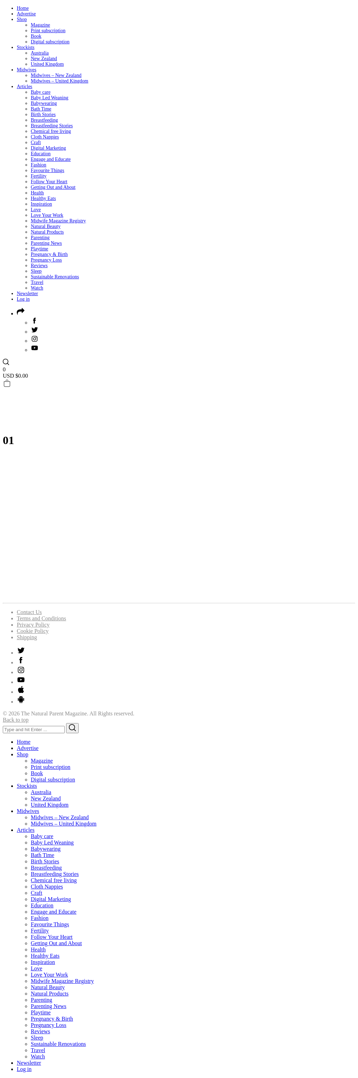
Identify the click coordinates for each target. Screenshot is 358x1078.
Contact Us (29, 612)
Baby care (40, 92)
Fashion (38, 164)
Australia (40, 53)
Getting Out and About (53, 187)
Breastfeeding (44, 120)
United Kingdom (47, 64)
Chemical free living (51, 131)
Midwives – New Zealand (56, 75)
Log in (23, 299)
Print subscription (48, 30)
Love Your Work (47, 215)
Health (37, 192)
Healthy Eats (43, 198)
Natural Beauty (45, 226)
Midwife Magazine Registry (58, 220)
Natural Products (47, 232)
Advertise (26, 13)
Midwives (26, 69)
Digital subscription (50, 41)
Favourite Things (47, 170)
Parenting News (46, 243)
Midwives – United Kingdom (59, 81)
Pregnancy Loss (46, 260)
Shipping (27, 637)
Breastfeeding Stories (52, 125)
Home (23, 8)
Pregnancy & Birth (49, 254)
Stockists (26, 47)
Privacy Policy (33, 625)
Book (36, 36)
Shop (22, 19)
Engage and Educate (51, 159)
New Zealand (44, 58)
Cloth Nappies (45, 137)
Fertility (38, 176)
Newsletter (27, 293)
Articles (24, 86)
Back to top (16, 720)
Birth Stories (43, 114)
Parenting (40, 237)
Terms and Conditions (41, 618)
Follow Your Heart (49, 181)
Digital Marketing (48, 148)
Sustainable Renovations (55, 276)
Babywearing (44, 103)
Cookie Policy (33, 631)
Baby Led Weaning (49, 97)
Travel (37, 282)
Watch (37, 288)
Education (41, 153)
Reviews (39, 265)
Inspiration (41, 204)
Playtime (39, 248)
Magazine (40, 25)
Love (36, 209)
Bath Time (41, 109)
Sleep (36, 271)
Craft (36, 142)
